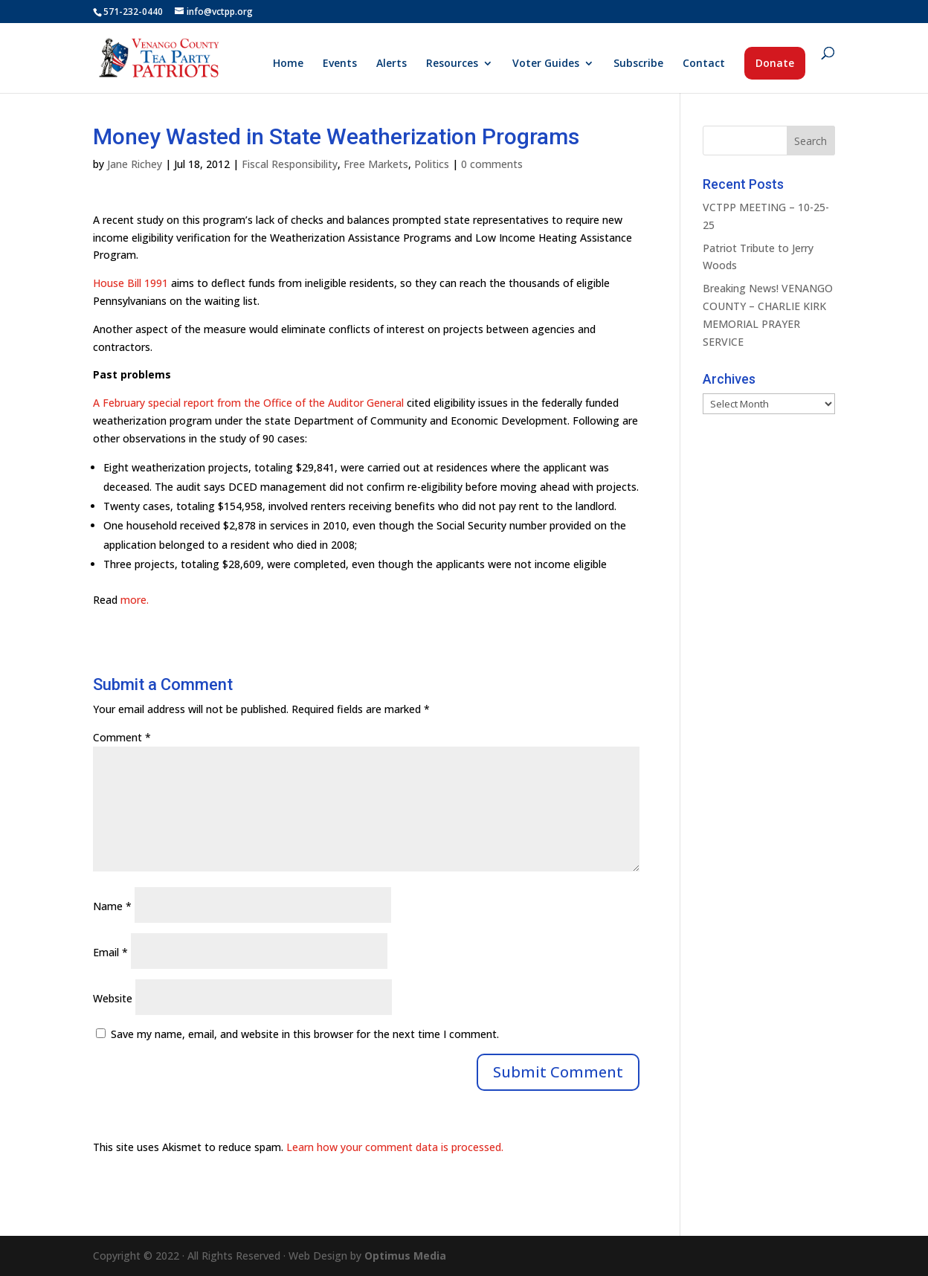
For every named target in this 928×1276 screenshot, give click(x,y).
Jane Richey (134, 164)
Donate (774, 63)
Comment (122, 737)
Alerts (391, 64)
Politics (431, 164)
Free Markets (376, 164)
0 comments (492, 164)
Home (288, 64)
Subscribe (638, 64)
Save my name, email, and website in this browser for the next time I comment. (305, 1034)
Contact (704, 64)
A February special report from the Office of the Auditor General (248, 403)
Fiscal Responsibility (290, 164)
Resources (452, 64)
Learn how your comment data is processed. (394, 1147)
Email (110, 952)
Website (112, 998)
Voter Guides (545, 64)
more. (134, 600)
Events (340, 64)
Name (112, 906)
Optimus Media (405, 1255)
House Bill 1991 (130, 283)
